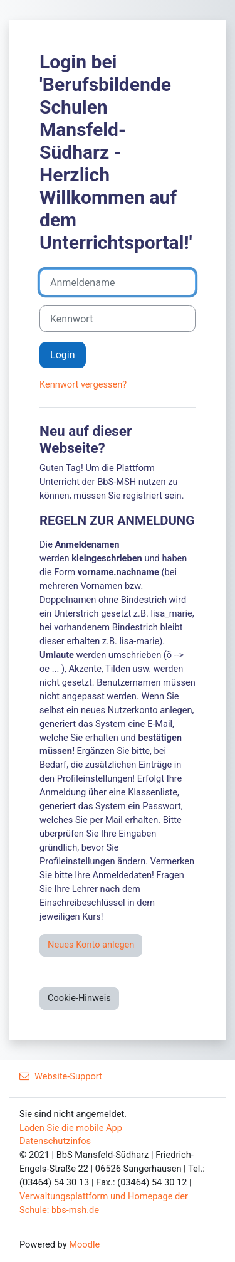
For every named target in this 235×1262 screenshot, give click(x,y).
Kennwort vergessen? (83, 384)
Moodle (84, 1244)
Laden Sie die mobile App (70, 1127)
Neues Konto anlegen (91, 944)
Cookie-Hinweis (79, 998)
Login (62, 355)
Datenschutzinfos (55, 1141)
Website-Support (60, 1076)
